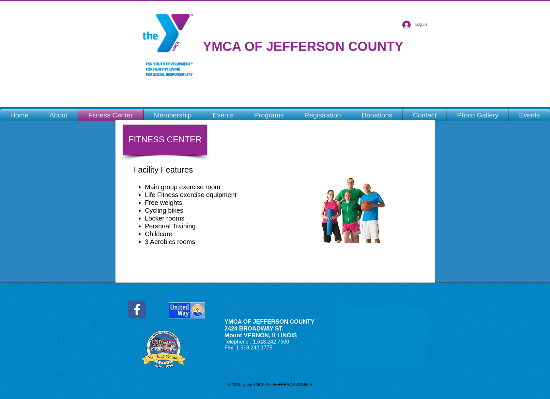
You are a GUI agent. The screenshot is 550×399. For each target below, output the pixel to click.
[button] (165, 140)
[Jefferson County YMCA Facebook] (137, 309)
